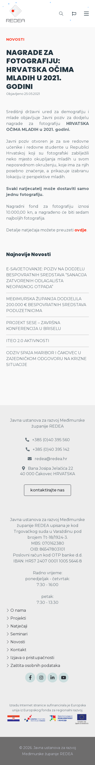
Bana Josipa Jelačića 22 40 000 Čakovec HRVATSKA (47, 471)
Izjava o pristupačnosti (30, 657)
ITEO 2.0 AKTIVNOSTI (27, 340)
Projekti (16, 618)
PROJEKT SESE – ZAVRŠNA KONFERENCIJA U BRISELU (33, 325)
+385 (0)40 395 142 (48, 449)
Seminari (16, 634)
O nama (16, 610)
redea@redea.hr (47, 458)
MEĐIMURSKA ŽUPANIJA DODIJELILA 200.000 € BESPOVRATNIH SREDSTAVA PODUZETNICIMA (46, 304)
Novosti (15, 642)
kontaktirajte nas (47, 490)
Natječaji (16, 626)
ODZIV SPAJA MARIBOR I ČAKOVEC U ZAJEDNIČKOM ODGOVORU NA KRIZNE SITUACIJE (46, 358)
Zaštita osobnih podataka (33, 665)
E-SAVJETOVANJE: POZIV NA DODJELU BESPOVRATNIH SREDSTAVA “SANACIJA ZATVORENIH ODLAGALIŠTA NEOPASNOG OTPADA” (46, 278)
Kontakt (16, 649)
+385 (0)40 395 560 (47, 439)
